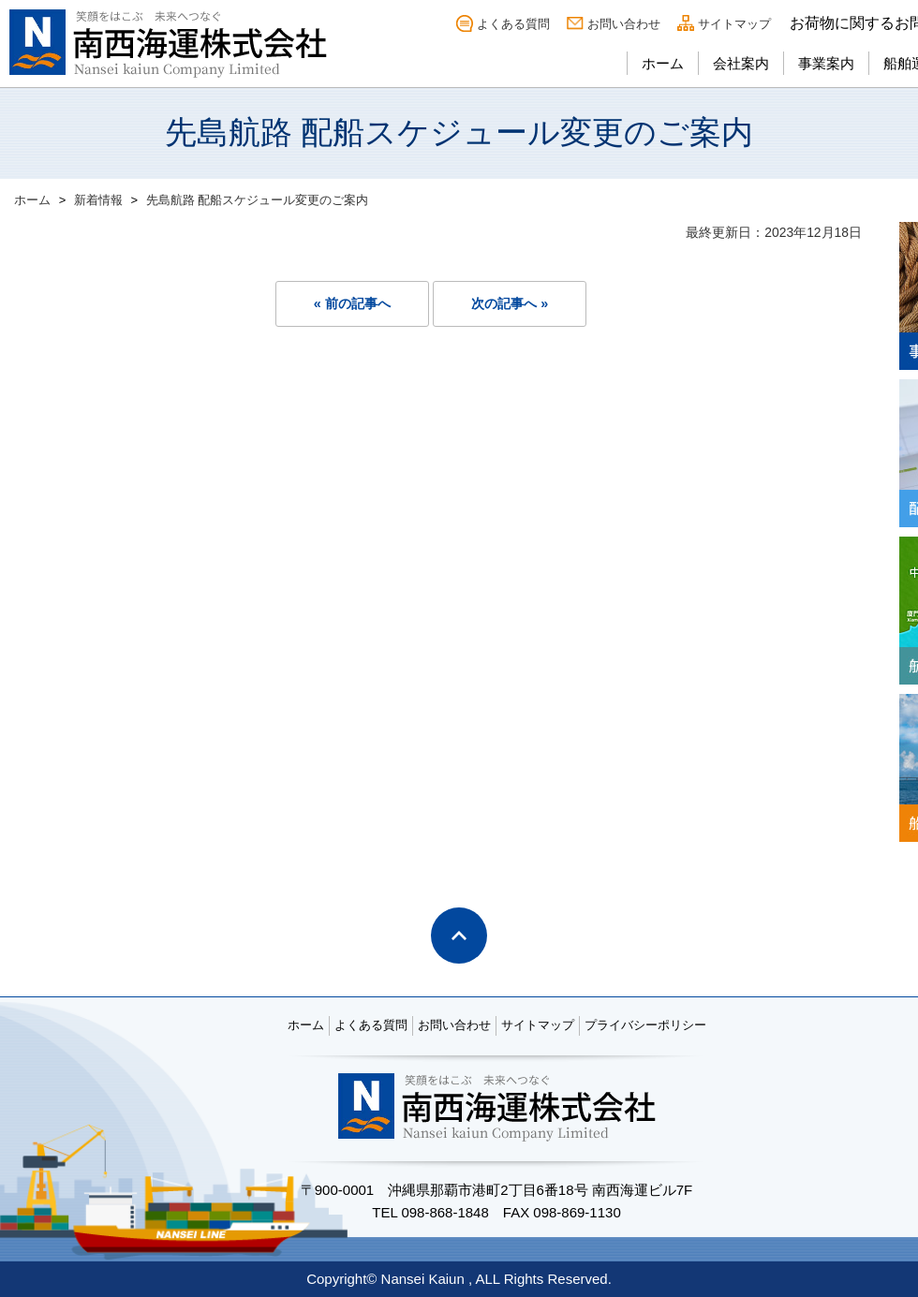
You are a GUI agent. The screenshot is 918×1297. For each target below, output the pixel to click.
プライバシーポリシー (645, 1025)
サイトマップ (734, 24)
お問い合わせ (623, 24)
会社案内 (741, 63)
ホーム (663, 63)
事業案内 (826, 63)
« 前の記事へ (352, 303)
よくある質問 (513, 24)
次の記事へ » (509, 303)
